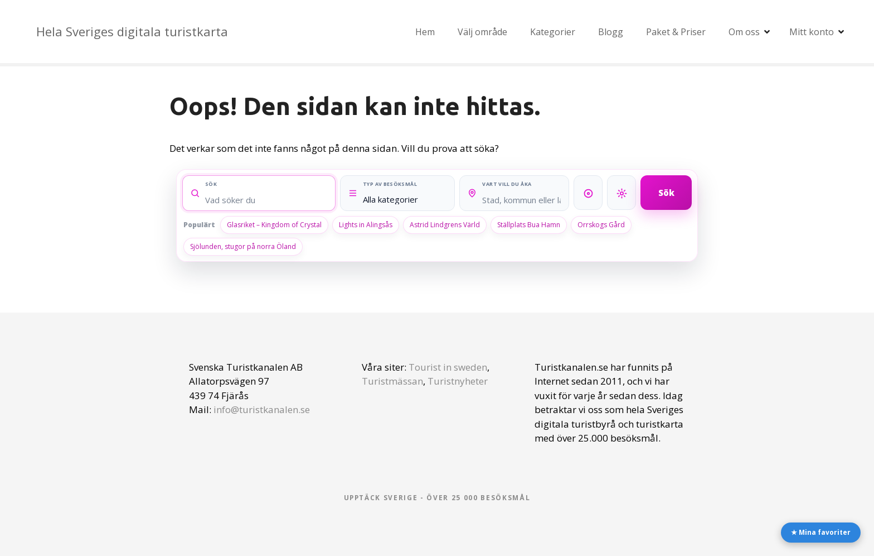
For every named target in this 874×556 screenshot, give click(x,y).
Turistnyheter (458, 381)
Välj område (482, 32)
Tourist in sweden (448, 367)
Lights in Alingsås (365, 224)
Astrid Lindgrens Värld (445, 224)
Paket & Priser (676, 32)
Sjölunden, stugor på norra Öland (243, 246)
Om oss (744, 32)
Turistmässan (392, 381)
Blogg (610, 32)
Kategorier (552, 32)
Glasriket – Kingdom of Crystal (274, 224)
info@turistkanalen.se (261, 409)
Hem (425, 32)
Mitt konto (811, 32)
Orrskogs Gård (601, 224)
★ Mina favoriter (821, 532)
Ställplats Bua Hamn (528, 224)
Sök (666, 192)
